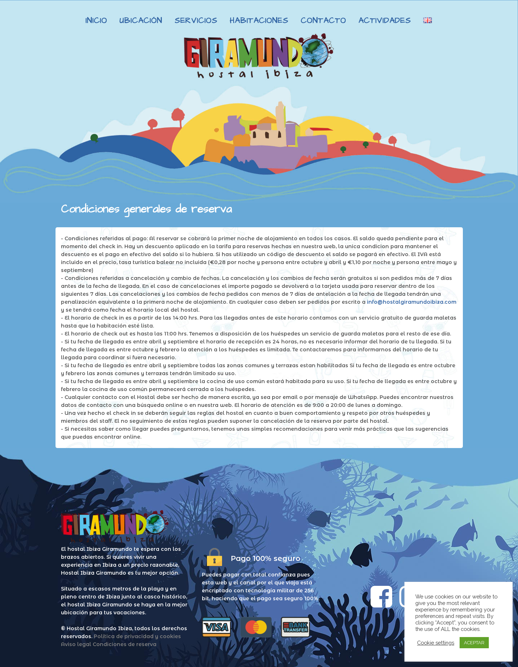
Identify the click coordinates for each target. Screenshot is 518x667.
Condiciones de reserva (124, 644)
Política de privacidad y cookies (137, 636)
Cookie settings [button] (435, 643)
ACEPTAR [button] (474, 642)
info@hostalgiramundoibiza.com (411, 302)
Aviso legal (76, 644)
